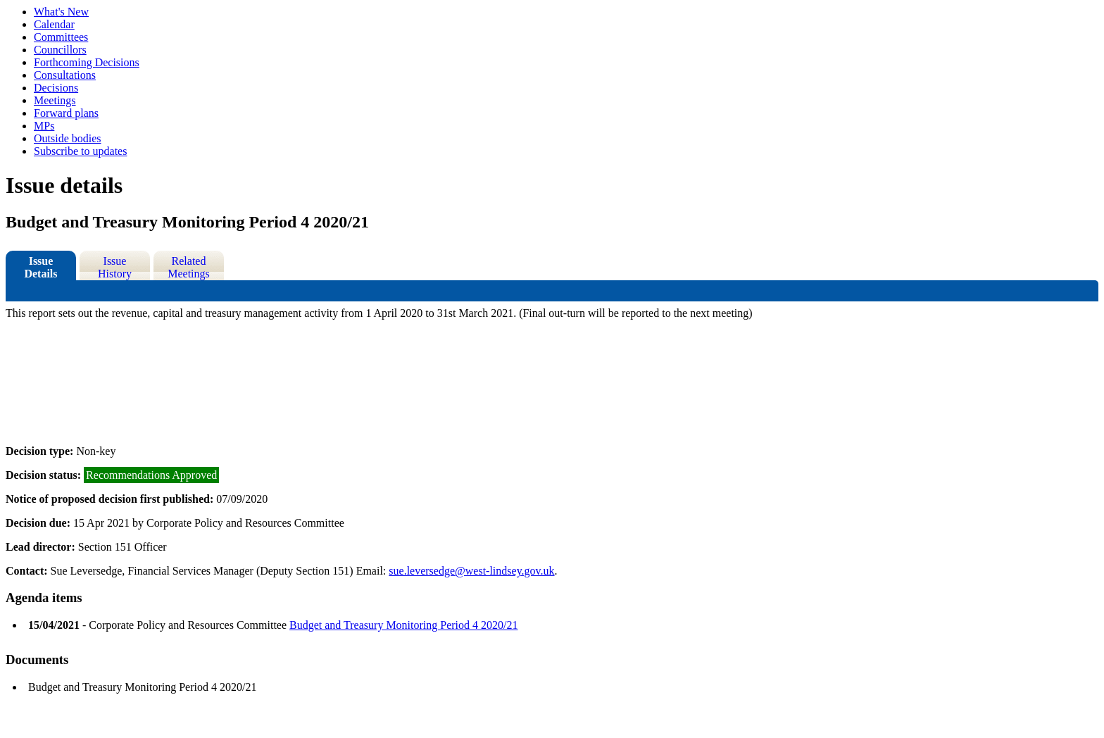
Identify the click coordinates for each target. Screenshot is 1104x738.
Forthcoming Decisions (86, 62)
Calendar (54, 24)
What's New (61, 12)
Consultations (65, 75)
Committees (61, 37)
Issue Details (40, 267)
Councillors (60, 50)
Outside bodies (67, 138)
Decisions (56, 88)
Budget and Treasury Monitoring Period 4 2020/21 (403, 625)
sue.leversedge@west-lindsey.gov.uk (471, 571)
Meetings (55, 100)
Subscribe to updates (80, 151)
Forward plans (66, 113)
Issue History (115, 267)
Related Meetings (189, 267)
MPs (44, 126)
